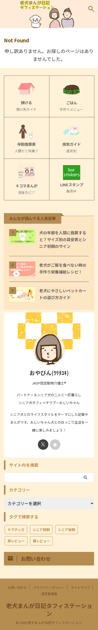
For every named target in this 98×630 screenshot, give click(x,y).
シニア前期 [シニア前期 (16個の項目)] (41, 529)
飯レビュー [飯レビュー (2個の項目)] (41, 540)
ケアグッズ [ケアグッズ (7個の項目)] (16, 529)
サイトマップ (80, 587)
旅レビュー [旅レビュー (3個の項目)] (16, 540)
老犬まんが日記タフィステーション (49, 609)
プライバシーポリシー (49, 587)
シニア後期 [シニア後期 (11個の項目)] (66, 529)
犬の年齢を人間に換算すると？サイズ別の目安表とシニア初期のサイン (62, 239)
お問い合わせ (17, 587)
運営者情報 (49, 593)
